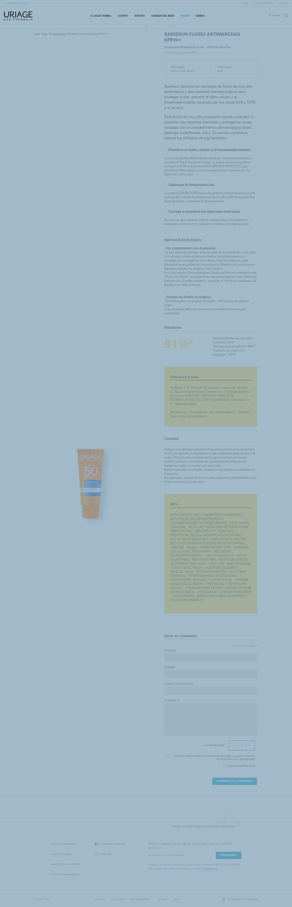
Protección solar (57, 33)
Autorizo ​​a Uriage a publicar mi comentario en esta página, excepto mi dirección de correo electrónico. (211, 757)
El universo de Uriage (16, 3)
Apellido (170, 650)
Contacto (282, 3)
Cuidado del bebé (162, 15)
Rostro (140, 15)
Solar (185, 15)
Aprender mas (247, 759)
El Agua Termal (101, 15)
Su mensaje (172, 700)
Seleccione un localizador (240, 899)
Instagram (103, 854)
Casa (37, 33)
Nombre (169, 667)
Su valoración (215, 745)
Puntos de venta (263, 3)
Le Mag (244, 3)
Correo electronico (178, 684)
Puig (176, 899)
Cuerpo (123, 15)
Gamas (200, 15)
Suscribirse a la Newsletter (239, 765)
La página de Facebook (110, 844)
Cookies (162, 899)
